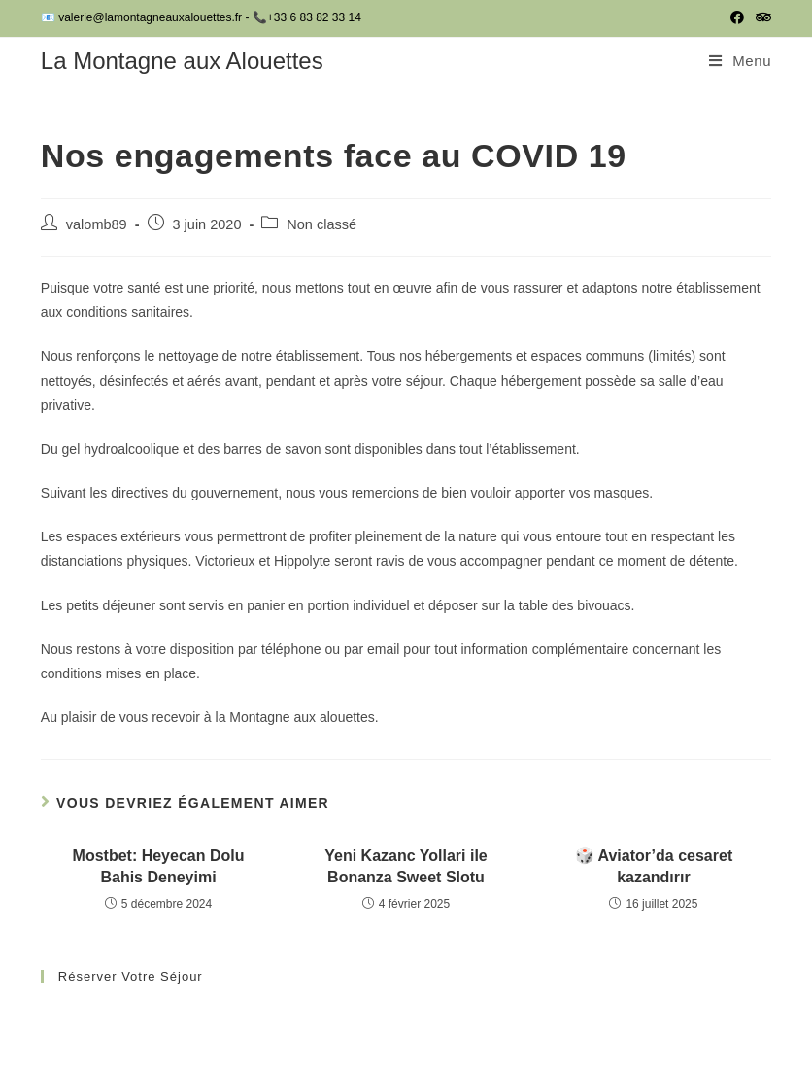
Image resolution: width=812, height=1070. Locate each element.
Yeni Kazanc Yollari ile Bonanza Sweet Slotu (405, 866)
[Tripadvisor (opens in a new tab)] (760, 18)
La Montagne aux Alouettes (182, 61)
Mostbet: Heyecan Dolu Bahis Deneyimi (159, 866)
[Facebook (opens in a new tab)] (737, 18)
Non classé (321, 224)
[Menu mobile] (740, 61)
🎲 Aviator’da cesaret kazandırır (654, 866)
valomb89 (96, 224)
